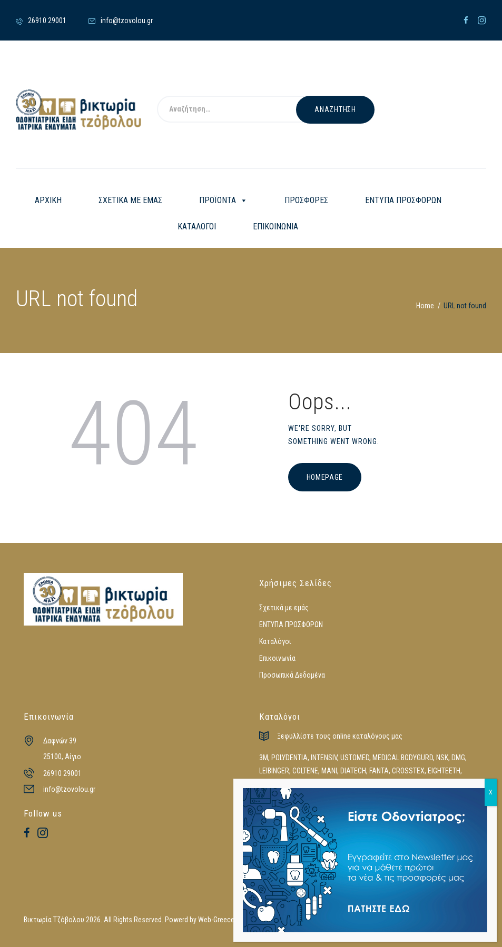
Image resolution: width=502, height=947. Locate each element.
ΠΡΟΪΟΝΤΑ (223, 200)
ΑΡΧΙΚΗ (48, 200)
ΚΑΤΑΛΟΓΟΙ (197, 226)
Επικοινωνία (277, 658)
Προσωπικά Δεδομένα (292, 675)
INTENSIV (324, 757)
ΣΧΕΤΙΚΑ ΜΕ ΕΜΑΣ (130, 200)
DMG (458, 757)
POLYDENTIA (289, 757)
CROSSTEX (408, 771)
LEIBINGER (274, 771)
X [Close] (491, 792)
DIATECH (353, 771)
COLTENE (305, 771)
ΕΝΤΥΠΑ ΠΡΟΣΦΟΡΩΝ (403, 200)
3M (263, 757)
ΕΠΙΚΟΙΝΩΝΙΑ (275, 226)
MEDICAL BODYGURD (402, 757)
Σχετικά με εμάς (284, 607)
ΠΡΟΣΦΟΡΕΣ (306, 200)
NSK (442, 757)
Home (425, 305)
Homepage (325, 477)
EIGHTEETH (444, 771)
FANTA (379, 771)
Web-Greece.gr (220, 919)
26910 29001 (62, 773)
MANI (329, 771)
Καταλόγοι (275, 641)
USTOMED (354, 757)
